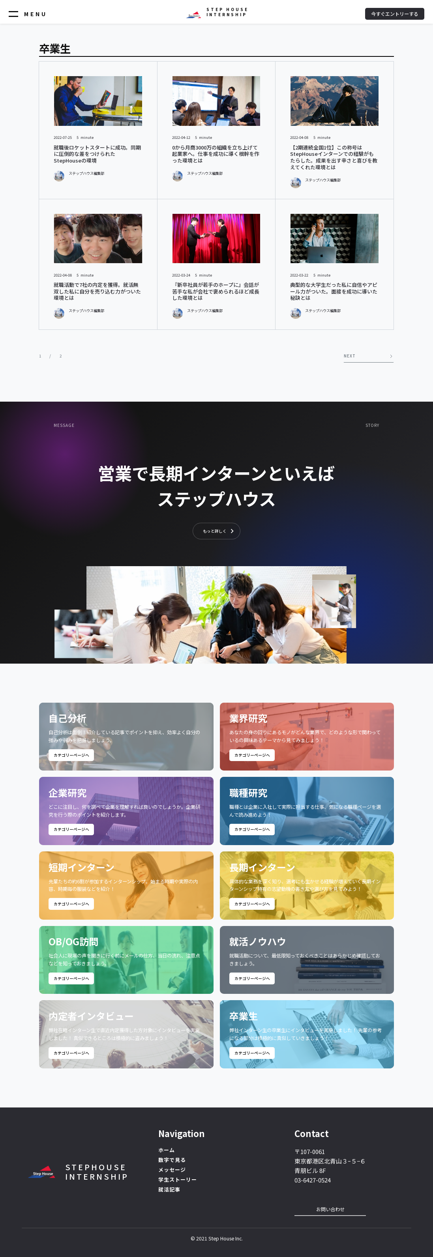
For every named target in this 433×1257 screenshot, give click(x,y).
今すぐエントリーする (394, 13)
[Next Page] (368, 356)
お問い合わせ (330, 1209)
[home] (217, 12)
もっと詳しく (215, 531)
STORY (372, 425)
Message (64, 425)
